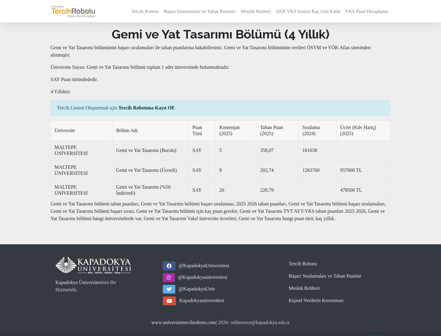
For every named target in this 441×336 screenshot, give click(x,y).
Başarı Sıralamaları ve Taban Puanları (200, 11)
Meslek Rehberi (256, 11)
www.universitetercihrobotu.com (183, 322)
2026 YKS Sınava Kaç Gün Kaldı (308, 11)
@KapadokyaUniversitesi (204, 265)
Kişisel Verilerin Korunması (316, 300)
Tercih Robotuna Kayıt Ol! (147, 107)
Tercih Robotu (145, 11)
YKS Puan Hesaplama (366, 11)
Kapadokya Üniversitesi (79, 282)
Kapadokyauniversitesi (201, 300)
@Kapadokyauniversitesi (202, 277)
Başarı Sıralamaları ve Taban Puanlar (325, 276)
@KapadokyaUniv (197, 288)
